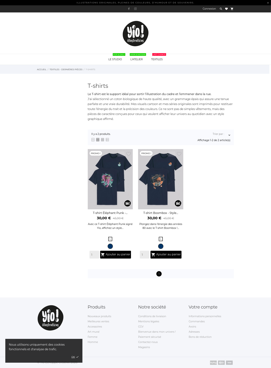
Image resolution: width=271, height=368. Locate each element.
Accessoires (95, 326)
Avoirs (192, 326)
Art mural (94, 331)
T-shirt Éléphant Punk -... (110, 213)
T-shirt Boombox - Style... (160, 213)
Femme (92, 337)
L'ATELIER (138, 57)
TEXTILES (158, 57)
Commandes (197, 321)
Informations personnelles (205, 316)
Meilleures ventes (98, 321)
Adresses (194, 331)
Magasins (144, 347)
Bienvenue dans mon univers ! (157, 331)
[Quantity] (94, 255)
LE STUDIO (116, 57)
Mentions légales (148, 321)
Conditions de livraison (152, 316)
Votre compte (203, 307)
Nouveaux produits (99, 316)
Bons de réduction (200, 337)
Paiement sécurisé (149, 337)
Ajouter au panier (115, 255)
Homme (93, 342)
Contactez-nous (148, 342)
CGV (141, 326)
